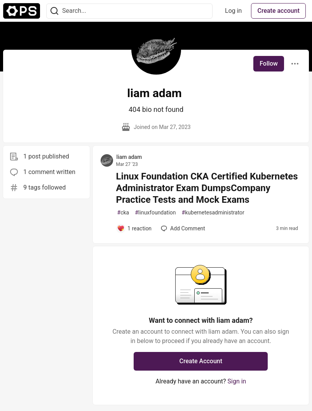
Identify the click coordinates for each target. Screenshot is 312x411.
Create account (278, 10)
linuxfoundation (155, 213)
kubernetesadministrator (213, 213)
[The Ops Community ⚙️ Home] (21, 11)
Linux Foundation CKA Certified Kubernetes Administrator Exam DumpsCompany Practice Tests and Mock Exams (207, 188)
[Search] (54, 11)
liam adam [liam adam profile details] (129, 157)
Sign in (237, 381)
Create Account (201, 361)
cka (123, 213)
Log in (233, 10)
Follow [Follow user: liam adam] (269, 63)
